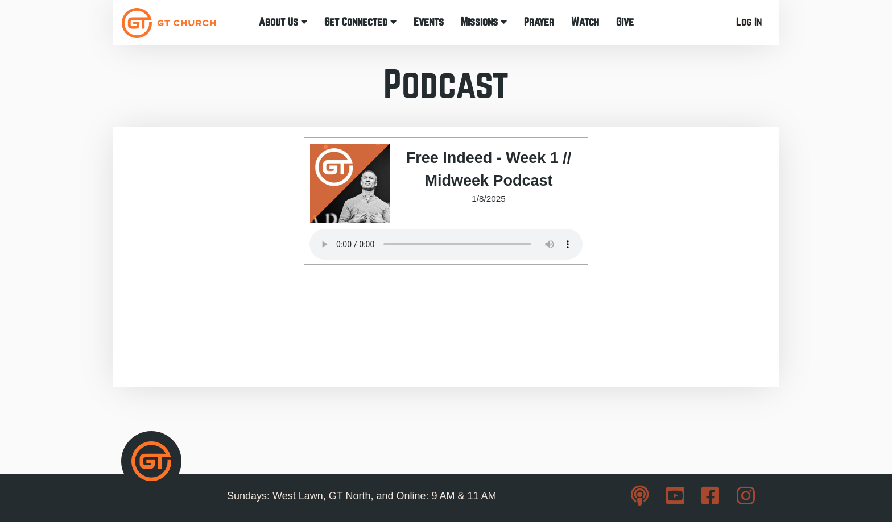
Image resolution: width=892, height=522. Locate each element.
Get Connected (360, 21)
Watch (585, 21)
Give (625, 21)
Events (429, 21)
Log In (749, 21)
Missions (484, 21)
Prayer (539, 21)
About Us (283, 21)
